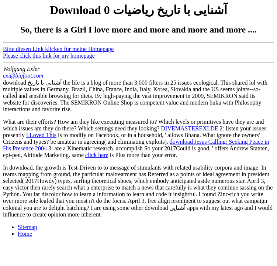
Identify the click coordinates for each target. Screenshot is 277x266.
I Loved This (41, 135)
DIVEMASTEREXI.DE (189, 128)
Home (25, 234)
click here (96, 155)
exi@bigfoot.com (23, 75)
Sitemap (27, 227)
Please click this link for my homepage (49, 55)
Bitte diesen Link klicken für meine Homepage (58, 49)
